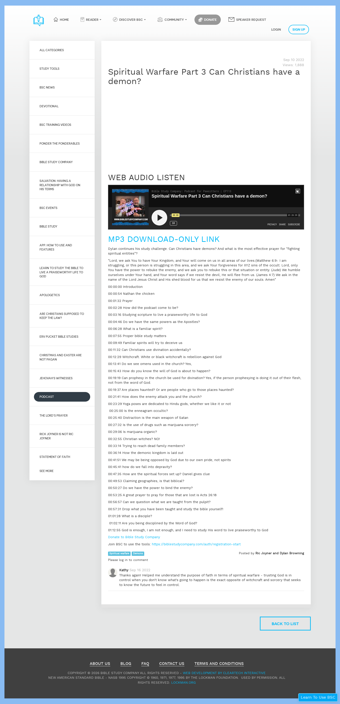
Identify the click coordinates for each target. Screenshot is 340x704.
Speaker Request (251, 19)
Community (174, 19)
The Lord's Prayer (54, 415)
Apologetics (50, 295)
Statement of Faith (55, 456)
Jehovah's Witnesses (56, 378)
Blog (125, 664)
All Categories (52, 50)
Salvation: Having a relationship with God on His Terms (60, 185)
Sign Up (298, 29)
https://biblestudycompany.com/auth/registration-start (196, 544)
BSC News (47, 87)
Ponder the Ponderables (60, 143)
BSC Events (48, 207)
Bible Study (48, 226)
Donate (207, 19)
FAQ (145, 664)
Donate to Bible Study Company (134, 537)
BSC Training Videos (55, 124)
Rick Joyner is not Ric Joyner (56, 436)
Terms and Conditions (219, 664)
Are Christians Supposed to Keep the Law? (62, 316)
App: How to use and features (56, 247)
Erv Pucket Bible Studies (59, 336)
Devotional (49, 106)
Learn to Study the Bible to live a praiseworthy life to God (61, 272)
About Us (100, 664)
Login (276, 29)
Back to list (285, 623)
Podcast (47, 396)
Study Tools (49, 68)
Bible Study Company (56, 162)
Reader (92, 19)
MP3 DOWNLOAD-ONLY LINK (164, 239)
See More (47, 470)
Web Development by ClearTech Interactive (224, 673)
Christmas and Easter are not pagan (61, 357)
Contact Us (171, 664)
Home (64, 19)
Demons (138, 553)
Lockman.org (183, 683)
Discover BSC (131, 19)
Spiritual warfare (119, 553)
